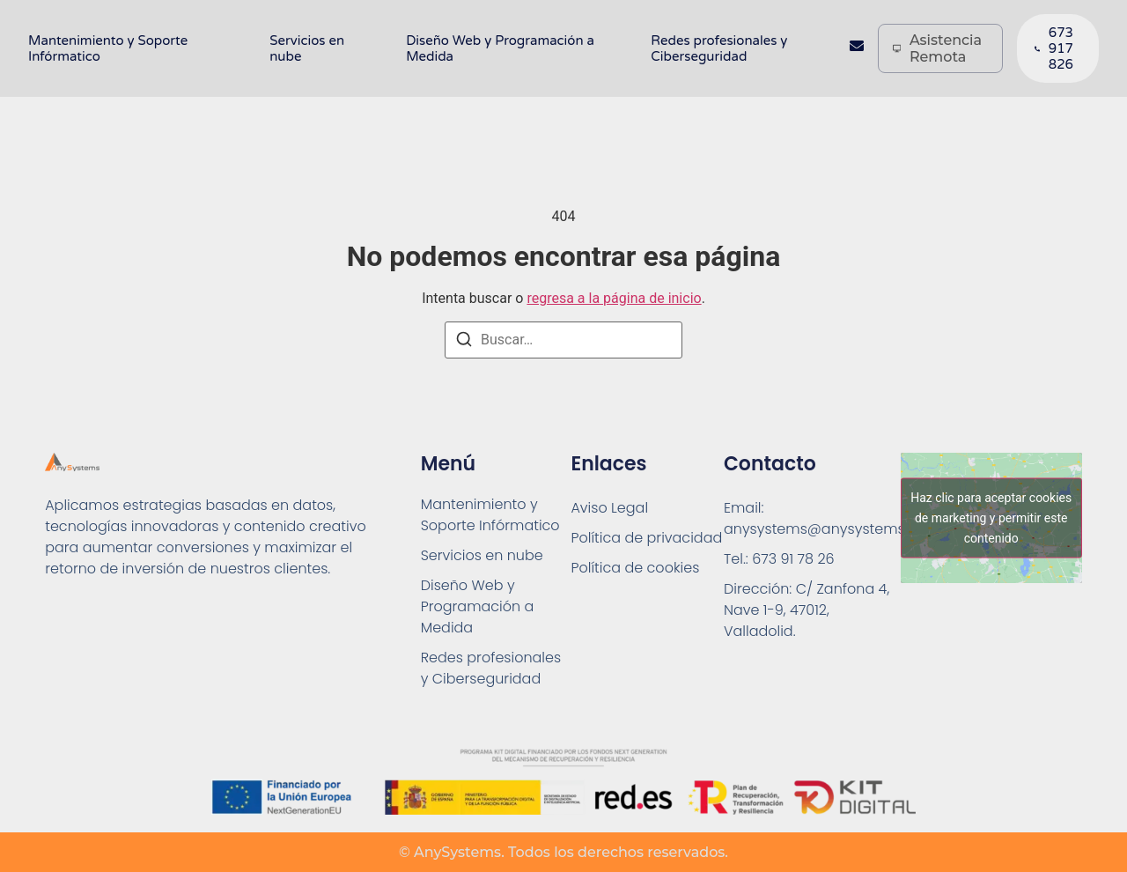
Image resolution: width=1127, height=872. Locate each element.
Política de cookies (635, 568)
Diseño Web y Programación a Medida (500, 48)
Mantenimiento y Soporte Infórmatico (108, 48)
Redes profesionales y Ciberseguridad (719, 48)
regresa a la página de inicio (614, 298)
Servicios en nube (306, 48)
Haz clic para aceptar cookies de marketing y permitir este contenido (991, 518)
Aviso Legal (609, 508)
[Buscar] (464, 342)
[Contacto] (857, 48)
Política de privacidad (646, 538)
